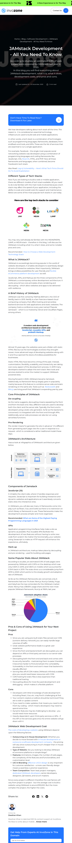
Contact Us (57, 10)
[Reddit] (46, 796)
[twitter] (42, 796)
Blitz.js (11, 389)
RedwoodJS (50, 387)
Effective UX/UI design (37, 763)
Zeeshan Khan (14, 815)
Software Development (37, 39)
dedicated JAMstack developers (26, 773)
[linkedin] (38, 796)
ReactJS (25, 159)
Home (17, 39)
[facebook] (33, 796)
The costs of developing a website (23, 730)
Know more (41, 822)
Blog (24, 39)
